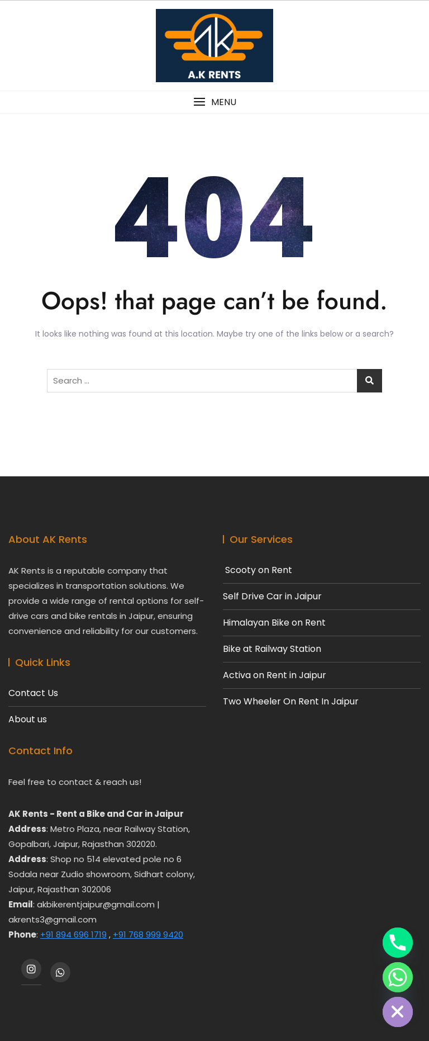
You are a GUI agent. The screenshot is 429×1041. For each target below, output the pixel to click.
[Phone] (398, 943)
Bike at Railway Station (272, 649)
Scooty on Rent (257, 570)
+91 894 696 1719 (73, 934)
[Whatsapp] (398, 977)
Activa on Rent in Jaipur (274, 675)
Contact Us (33, 693)
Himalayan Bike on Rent (274, 623)
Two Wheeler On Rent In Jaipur (291, 701)
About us (27, 719)
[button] (214, 102)
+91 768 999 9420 (148, 934)
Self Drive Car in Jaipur (272, 596)
